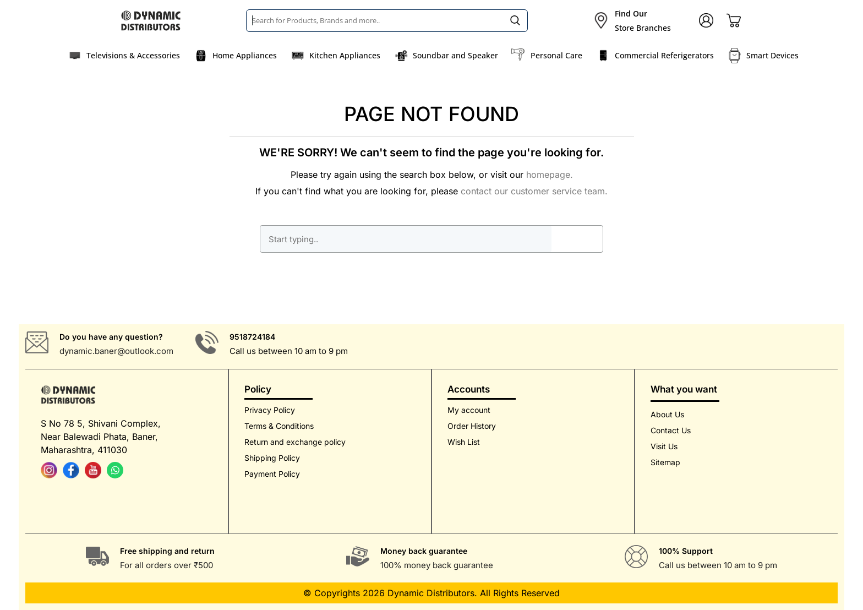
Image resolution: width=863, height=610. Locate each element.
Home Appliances (244, 55)
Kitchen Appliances (344, 55)
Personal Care (556, 55)
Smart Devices (772, 55)
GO (576, 238)
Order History (471, 426)
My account (468, 410)
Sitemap (665, 462)
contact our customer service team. (534, 191)
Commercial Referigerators (664, 55)
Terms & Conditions (279, 426)
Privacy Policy (269, 410)
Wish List (463, 441)
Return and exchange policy (295, 441)
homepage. (549, 174)
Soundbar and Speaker (455, 55)
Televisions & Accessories (133, 55)
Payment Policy (272, 473)
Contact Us (671, 430)
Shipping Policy (272, 457)
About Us (667, 414)
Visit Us (664, 446)
